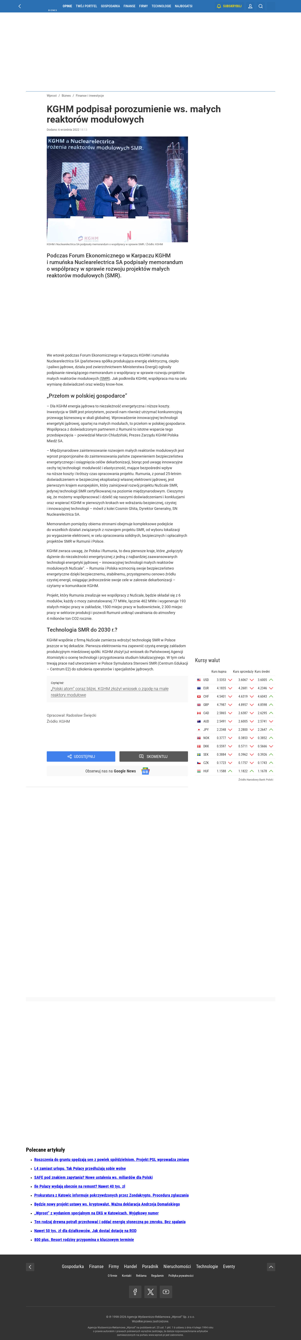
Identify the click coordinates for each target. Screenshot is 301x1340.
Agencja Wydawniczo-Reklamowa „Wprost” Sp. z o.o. (161, 1316)
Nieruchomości (177, 1266)
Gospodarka (110, 6)
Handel (130, 1266)
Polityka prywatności (180, 1276)
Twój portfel (86, 6)
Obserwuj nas (110, 771)
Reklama (141, 1276)
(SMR (104, 378)
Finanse (129, 6)
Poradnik (150, 1266)
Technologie (161, 6)
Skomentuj (157, 756)
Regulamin (157, 1276)
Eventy (229, 1266)
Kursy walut (207, 660)
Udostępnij (84, 756)
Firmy (143, 6)
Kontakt (126, 1276)
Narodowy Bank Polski (260, 779)
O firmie (112, 1276)
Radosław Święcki (81, 715)
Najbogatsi (183, 6)
